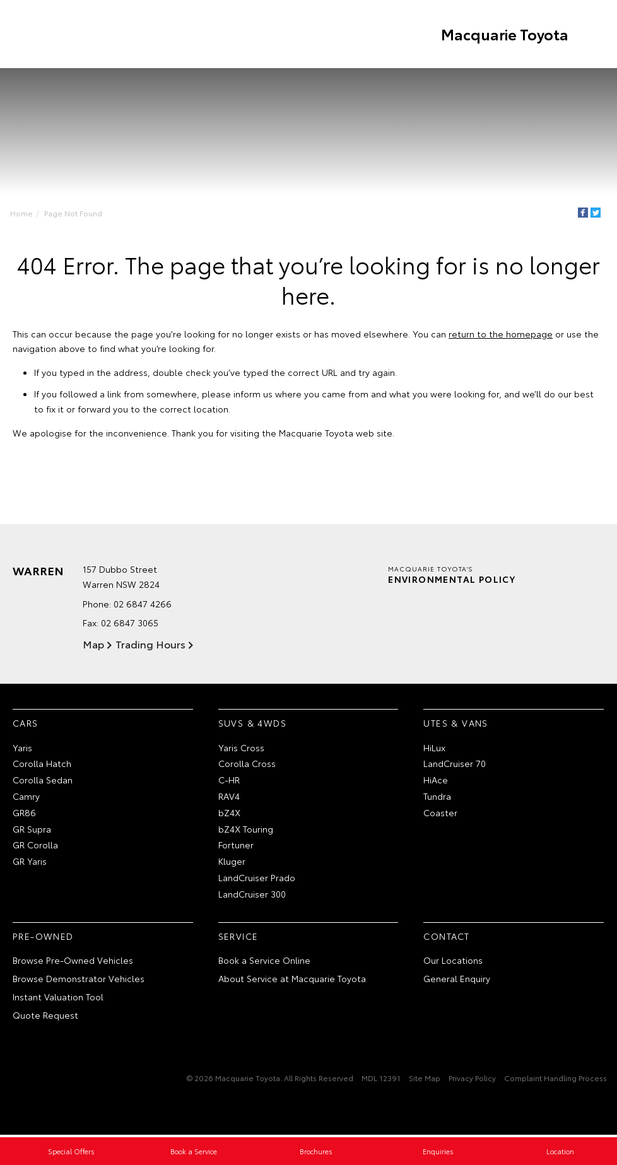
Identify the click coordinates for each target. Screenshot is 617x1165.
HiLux (434, 748)
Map (93, 645)
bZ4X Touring (245, 830)
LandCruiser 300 (252, 895)
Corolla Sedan (43, 781)
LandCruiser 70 (454, 765)
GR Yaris (30, 863)
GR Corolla (35, 846)
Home (22, 213)
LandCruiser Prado (256, 878)
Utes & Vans (455, 724)
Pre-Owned (43, 937)
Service (238, 937)
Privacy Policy (472, 1079)
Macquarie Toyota (503, 34)
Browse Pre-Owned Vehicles (73, 962)
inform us (253, 395)
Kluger (231, 863)
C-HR (229, 781)
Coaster (440, 813)
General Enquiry (456, 980)
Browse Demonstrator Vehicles (78, 980)
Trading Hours (149, 645)
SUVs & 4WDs (252, 724)
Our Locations (453, 962)
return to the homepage (501, 334)
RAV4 (229, 797)
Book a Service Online (264, 962)
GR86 (24, 813)
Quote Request (45, 1016)
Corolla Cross (247, 765)
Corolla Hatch (42, 765)
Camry (26, 797)
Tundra (437, 797)
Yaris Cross (241, 748)
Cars (25, 724)
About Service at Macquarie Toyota (292, 980)
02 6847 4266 (143, 605)
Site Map (424, 1079)
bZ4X (229, 813)
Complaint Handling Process (555, 1079)
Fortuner (236, 846)
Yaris (22, 748)
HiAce (435, 781)
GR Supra (32, 830)
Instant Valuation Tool (58, 998)
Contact (446, 937)
